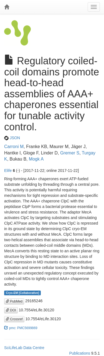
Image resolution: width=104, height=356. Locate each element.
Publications (79, 353)
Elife (8, 170)
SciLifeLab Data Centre (24, 347)
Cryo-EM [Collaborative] (22, 292)
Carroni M (14, 146)
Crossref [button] (14, 319)
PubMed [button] (14, 301)
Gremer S (69, 153)
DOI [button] (11, 310)
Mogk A (36, 159)
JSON (12, 138)
